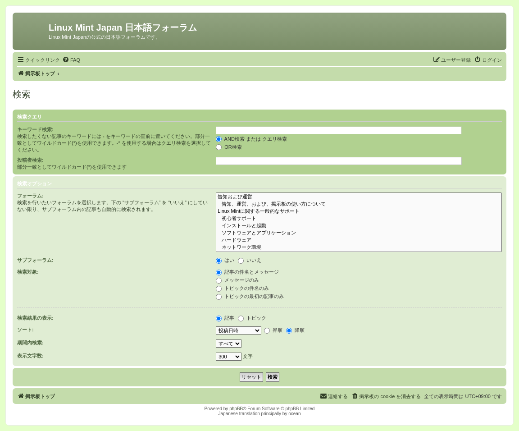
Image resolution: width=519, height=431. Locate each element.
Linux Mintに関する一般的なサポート (359, 211)
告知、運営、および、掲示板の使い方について (359, 204)
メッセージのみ (237, 280)
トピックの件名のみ (242, 288)
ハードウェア (359, 240)
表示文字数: (30, 355)
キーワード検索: (35, 129)
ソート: (25, 329)
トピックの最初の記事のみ (250, 296)
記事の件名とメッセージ (247, 272)
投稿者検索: (30, 160)
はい (225, 260)
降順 (295, 330)
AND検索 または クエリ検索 (251, 139)
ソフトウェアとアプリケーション (359, 233)
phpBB (236, 408)
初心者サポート (359, 218)
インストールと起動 (359, 225)
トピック (252, 318)
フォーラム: (30, 195)
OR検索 (229, 147)
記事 (225, 318)
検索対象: (28, 272)
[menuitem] (71, 60)
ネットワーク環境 (359, 247)
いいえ (249, 260)
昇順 (273, 330)
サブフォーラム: (35, 260)
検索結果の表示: (35, 318)
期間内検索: (30, 342)
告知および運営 (359, 197)
